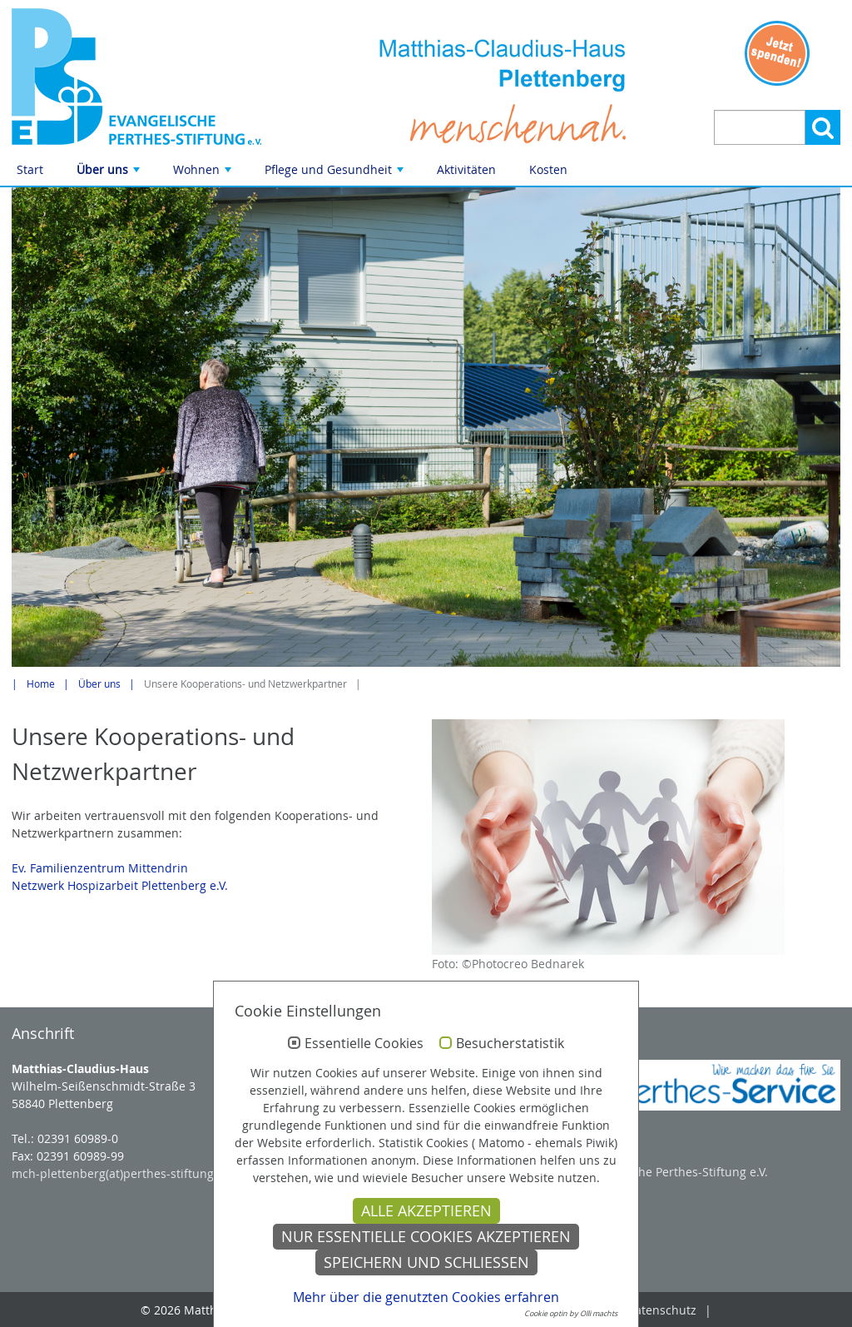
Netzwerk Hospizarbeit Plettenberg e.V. (120, 885)
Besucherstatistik (510, 1043)
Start (30, 169)
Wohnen (204, 174)
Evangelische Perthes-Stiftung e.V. (674, 1172)
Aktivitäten (466, 169)
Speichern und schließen (426, 1262)
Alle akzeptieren (426, 1210)
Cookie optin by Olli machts (570, 1314)
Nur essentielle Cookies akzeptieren (426, 1236)
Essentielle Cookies (364, 1043)
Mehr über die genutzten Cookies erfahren (426, 1297)
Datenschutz (661, 1310)
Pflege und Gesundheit (336, 174)
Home (41, 684)
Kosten (548, 169)
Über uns (110, 174)
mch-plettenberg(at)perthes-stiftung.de (121, 1173)
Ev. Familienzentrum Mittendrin (100, 868)
